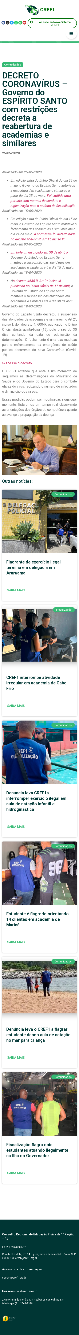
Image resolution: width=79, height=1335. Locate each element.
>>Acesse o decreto (17, 363)
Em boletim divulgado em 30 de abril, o (39, 252)
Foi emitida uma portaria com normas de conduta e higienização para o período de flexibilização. (43, 201)
